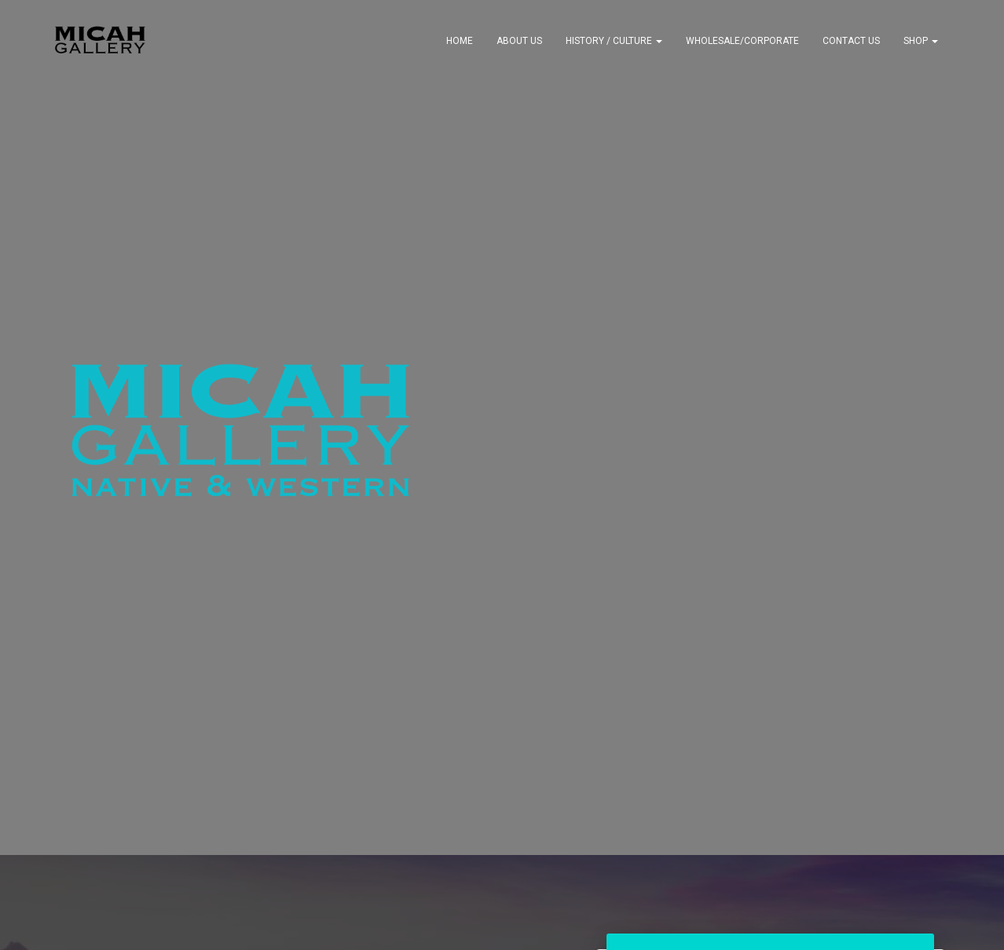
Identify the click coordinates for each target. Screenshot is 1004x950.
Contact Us (851, 40)
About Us (519, 40)
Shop (920, 40)
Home (459, 40)
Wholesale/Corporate (742, 40)
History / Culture (614, 40)
